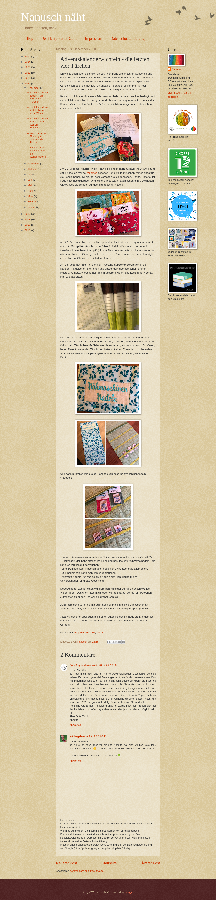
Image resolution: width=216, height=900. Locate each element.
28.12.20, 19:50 (108, 665)
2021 (28, 78)
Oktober (32, 169)
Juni (30, 179)
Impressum (93, 38)
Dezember (34, 88)
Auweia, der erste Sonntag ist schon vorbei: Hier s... (37, 138)
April (30, 190)
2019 (28, 213)
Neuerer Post (66, 863)
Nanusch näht (53, 16)
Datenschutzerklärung (127, 38)
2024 (28, 61)
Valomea (92, 172)
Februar (32, 201)
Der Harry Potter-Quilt (59, 38)
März (31, 196)
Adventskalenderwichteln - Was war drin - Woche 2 (37, 123)
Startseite (109, 863)
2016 (28, 230)
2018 (28, 219)
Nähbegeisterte (79, 736)
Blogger (129, 892)
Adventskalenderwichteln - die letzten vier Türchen (37, 97)
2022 (28, 72)
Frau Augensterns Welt (84, 665)
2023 (28, 67)
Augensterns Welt (84, 632)
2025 (28, 56)
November (34, 163)
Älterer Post (150, 863)
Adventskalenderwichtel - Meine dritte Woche (37, 110)
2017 (28, 224)
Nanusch (177, 69)
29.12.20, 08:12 (98, 736)
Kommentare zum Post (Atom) (87, 870)
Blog (29, 38)
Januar (32, 207)
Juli (30, 174)
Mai (30, 185)
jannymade (103, 632)
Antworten (75, 724)
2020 (28, 83)
